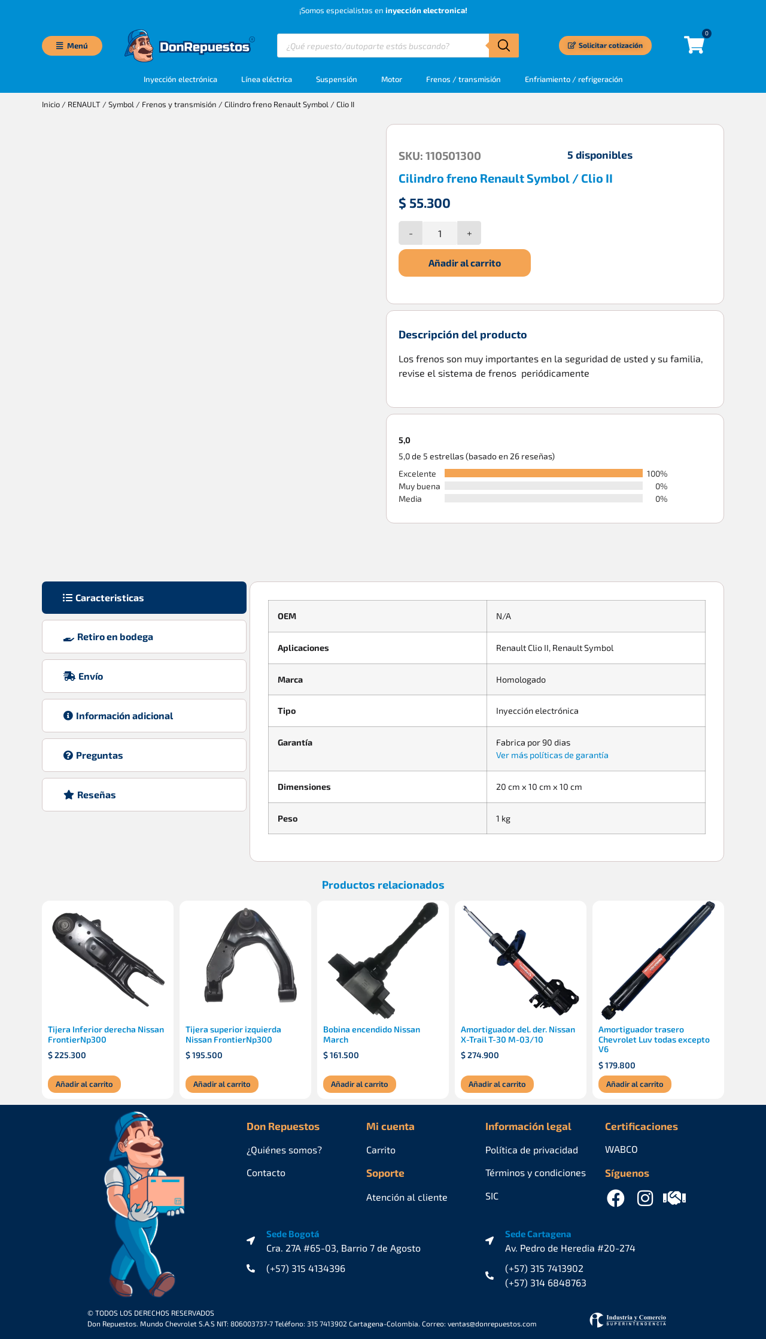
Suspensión (336, 78)
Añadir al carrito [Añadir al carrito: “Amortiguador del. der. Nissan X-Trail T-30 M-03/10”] (497, 1079)
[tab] (144, 593)
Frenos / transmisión (463, 78)
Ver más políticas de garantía (552, 751)
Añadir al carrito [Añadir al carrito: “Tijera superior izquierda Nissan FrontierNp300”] (222, 1079)
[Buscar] (504, 45)
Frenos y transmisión (179, 103)
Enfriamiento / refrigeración (574, 78)
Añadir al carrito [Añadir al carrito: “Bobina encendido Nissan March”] (359, 1079)
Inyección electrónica (180, 78)
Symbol (121, 103)
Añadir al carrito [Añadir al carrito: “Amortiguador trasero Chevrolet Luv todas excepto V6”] (635, 1079)
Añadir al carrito (464, 262)
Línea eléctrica (266, 78)
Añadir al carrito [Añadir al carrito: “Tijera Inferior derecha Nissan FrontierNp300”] (84, 1079)
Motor (391, 78)
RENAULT (84, 103)
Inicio (51, 103)
